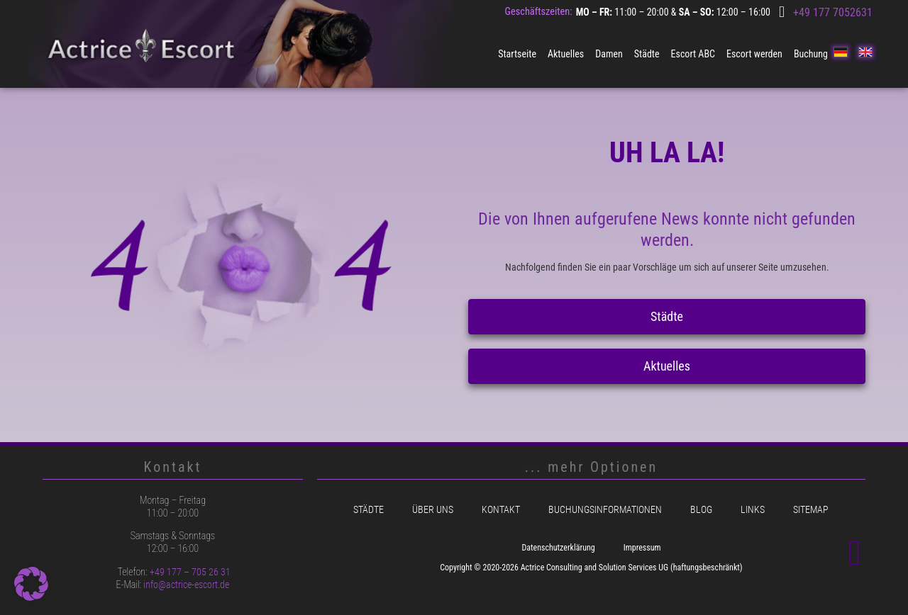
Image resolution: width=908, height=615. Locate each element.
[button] (31, 584)
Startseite (517, 54)
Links (753, 510)
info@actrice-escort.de (186, 584)
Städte (647, 54)
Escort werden (754, 54)
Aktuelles (566, 54)
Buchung (811, 54)
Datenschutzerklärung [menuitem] (557, 548)
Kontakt (501, 510)
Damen (609, 54)
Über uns (432, 510)
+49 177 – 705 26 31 (190, 571)
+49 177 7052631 (833, 12)
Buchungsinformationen (605, 510)
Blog (701, 510)
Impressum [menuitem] (642, 548)
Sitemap (811, 510)
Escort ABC (693, 54)
